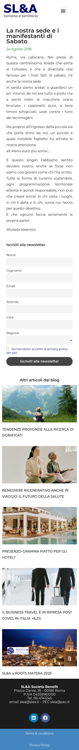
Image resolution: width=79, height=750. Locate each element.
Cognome (13, 270)
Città (9, 317)
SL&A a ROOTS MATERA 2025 (27, 673)
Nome (11, 255)
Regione (12, 333)
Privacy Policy (39, 745)
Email (10, 286)
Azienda (12, 302)
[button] (63, 10)
